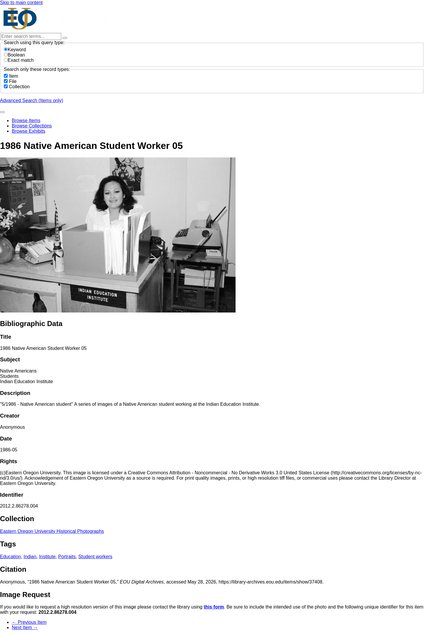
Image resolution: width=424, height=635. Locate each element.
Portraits (67, 556)
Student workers (95, 556)
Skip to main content (21, 2)
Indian (30, 556)
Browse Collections (32, 125)
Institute (47, 556)
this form (214, 606)
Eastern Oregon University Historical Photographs (52, 531)
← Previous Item (29, 622)
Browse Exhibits (28, 131)
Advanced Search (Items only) (31, 100)
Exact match (19, 60)
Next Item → (25, 627)
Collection (19, 86)
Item (13, 76)
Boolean (14, 54)
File (12, 81)
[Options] (64, 38)
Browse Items (26, 120)
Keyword (15, 49)
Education (10, 556)
